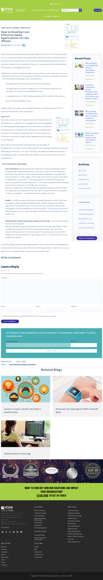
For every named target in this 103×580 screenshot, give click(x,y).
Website (74, 306)
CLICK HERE (42, 495)
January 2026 (83, 184)
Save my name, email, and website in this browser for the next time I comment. (30, 316)
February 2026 (83, 179)
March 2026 (82, 175)
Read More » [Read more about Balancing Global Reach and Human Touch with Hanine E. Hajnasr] (90, 149)
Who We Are (54, 10)
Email (38, 306)
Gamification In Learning (17, 453)
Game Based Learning (10, 28)
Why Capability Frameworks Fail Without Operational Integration (91, 67)
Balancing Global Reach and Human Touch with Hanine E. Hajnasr (91, 137)
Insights (56, 16)
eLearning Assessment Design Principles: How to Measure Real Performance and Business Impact (92, 92)
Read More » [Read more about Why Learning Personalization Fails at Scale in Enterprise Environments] (90, 127)
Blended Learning (84, 219)
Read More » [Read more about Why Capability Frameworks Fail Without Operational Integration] (90, 79)
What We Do (54, 4)
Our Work (48, 16)
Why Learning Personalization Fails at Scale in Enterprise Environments (91, 116)
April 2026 (82, 170)
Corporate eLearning (86, 228)
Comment (5, 278)
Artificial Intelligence (86, 210)
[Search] (80, 10)
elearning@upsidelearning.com (16, 524)
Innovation (25, 28)
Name (3, 306)
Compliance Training (86, 223)
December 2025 (84, 188)
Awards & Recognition (86, 214)
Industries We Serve (40, 10)
